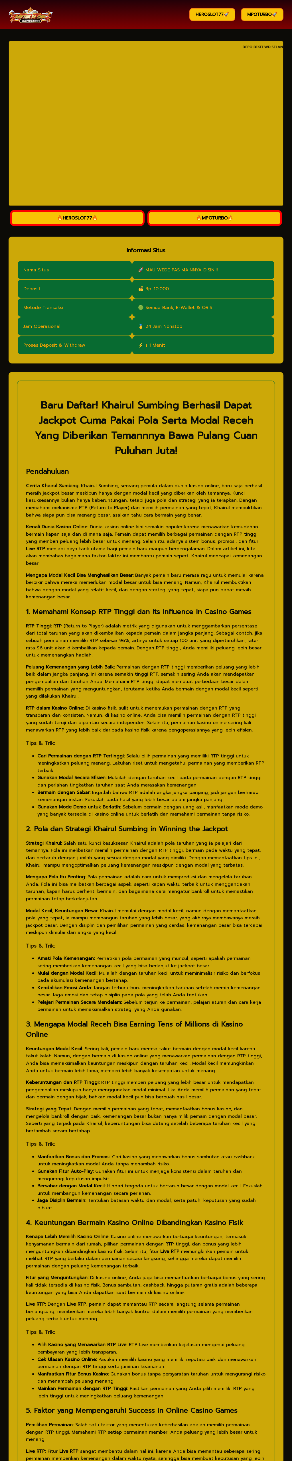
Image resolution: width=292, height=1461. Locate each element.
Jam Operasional (41, 326)
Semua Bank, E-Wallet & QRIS (178, 307)
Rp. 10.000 (157, 288)
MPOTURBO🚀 (262, 14)
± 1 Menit (155, 345)
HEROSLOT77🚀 (212, 14)
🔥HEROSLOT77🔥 (77, 218)
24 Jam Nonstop (163, 326)
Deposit (31, 288)
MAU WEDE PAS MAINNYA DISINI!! (181, 270)
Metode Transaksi (43, 307)
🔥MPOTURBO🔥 (214, 218)
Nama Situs (36, 270)
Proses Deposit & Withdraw (54, 345)
